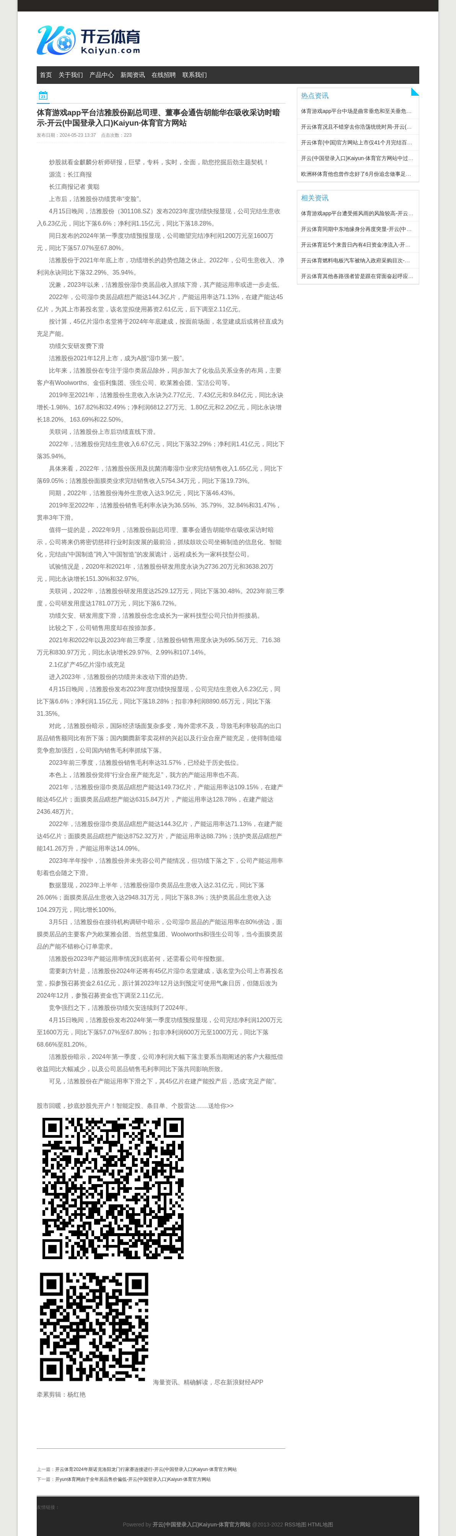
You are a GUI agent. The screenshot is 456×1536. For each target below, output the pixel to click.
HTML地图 (320, 1524)
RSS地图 (295, 1524)
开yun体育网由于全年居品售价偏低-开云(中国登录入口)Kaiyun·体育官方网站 (133, 1479)
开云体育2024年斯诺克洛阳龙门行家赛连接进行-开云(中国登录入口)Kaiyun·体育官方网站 (146, 1469)
